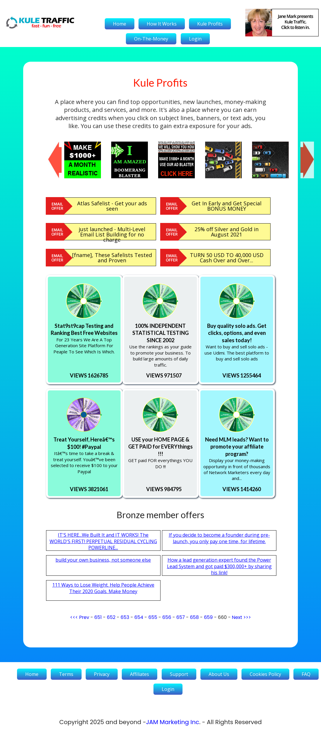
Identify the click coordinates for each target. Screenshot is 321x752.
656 (166, 617)
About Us (219, 674)
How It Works (162, 24)
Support (179, 674)
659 (208, 617)
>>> (247, 617)
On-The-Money (151, 39)
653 (125, 617)
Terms (66, 674)
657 (180, 617)
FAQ (306, 674)
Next (237, 617)
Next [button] (303, 144)
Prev (84, 617)
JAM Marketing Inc (172, 722)
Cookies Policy (265, 674)
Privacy (101, 674)
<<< (74, 617)
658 (194, 617)
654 (138, 617)
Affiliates (139, 674)
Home (119, 24)
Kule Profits (210, 24)
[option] (87, 160)
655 (152, 617)
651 (98, 617)
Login (195, 39)
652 (111, 617)
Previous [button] (51, 144)
